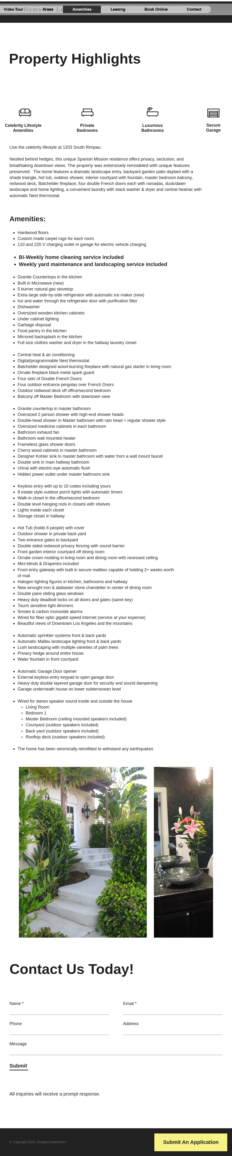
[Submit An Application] (190, 1142)
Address (131, 1024)
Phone (15, 1024)
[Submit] (18, 1066)
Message (18, 1044)
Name (15, 1003)
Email (128, 1003)
